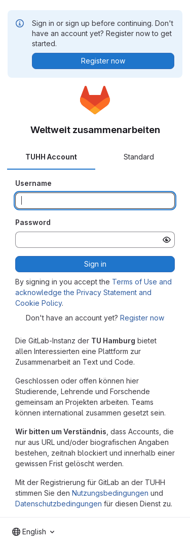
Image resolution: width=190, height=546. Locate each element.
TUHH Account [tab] (51, 156)
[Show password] (167, 240)
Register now (142, 317)
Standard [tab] (139, 156)
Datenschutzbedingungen (58, 503)
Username (33, 183)
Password (33, 222)
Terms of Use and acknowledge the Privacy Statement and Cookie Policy (93, 292)
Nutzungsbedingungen (110, 493)
